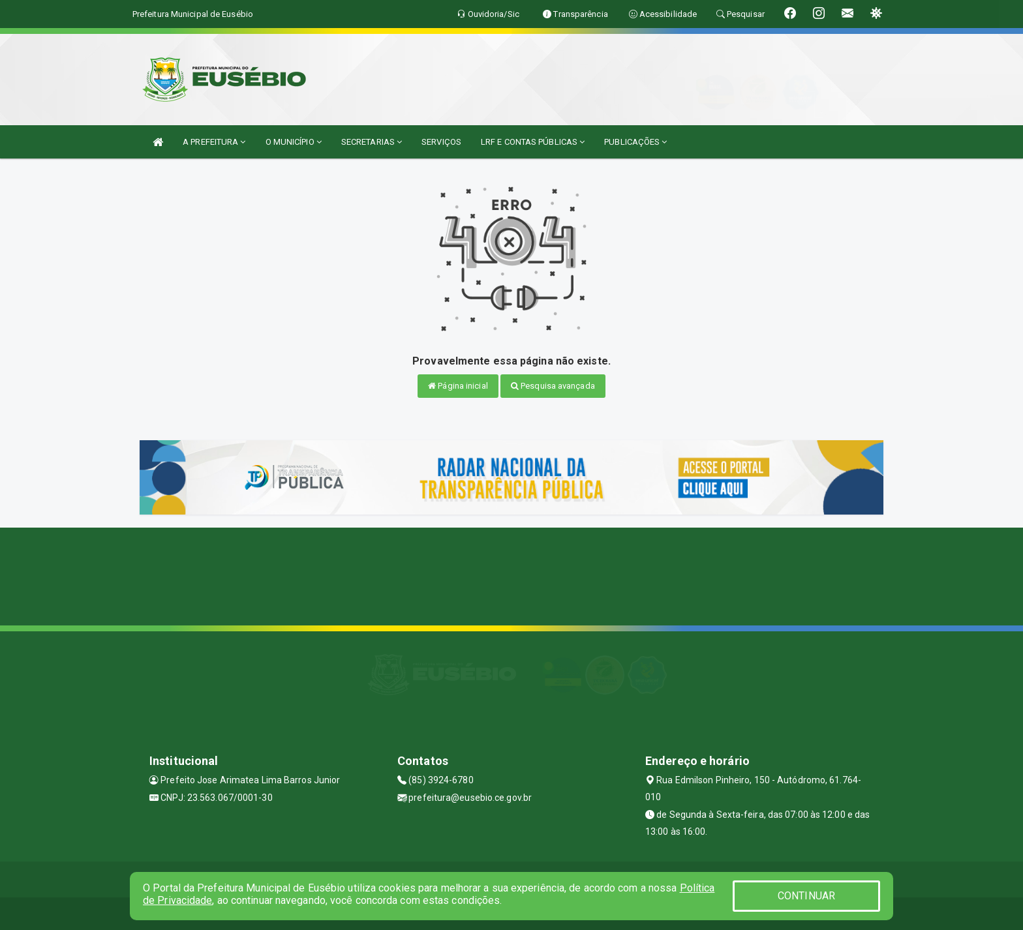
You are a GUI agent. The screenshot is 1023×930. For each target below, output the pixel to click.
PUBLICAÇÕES (635, 142)
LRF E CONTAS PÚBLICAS (533, 142)
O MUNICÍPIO (294, 142)
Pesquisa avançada (553, 386)
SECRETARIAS (371, 142)
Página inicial (458, 386)
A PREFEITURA (214, 142)
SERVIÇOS (441, 142)
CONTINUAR (806, 896)
